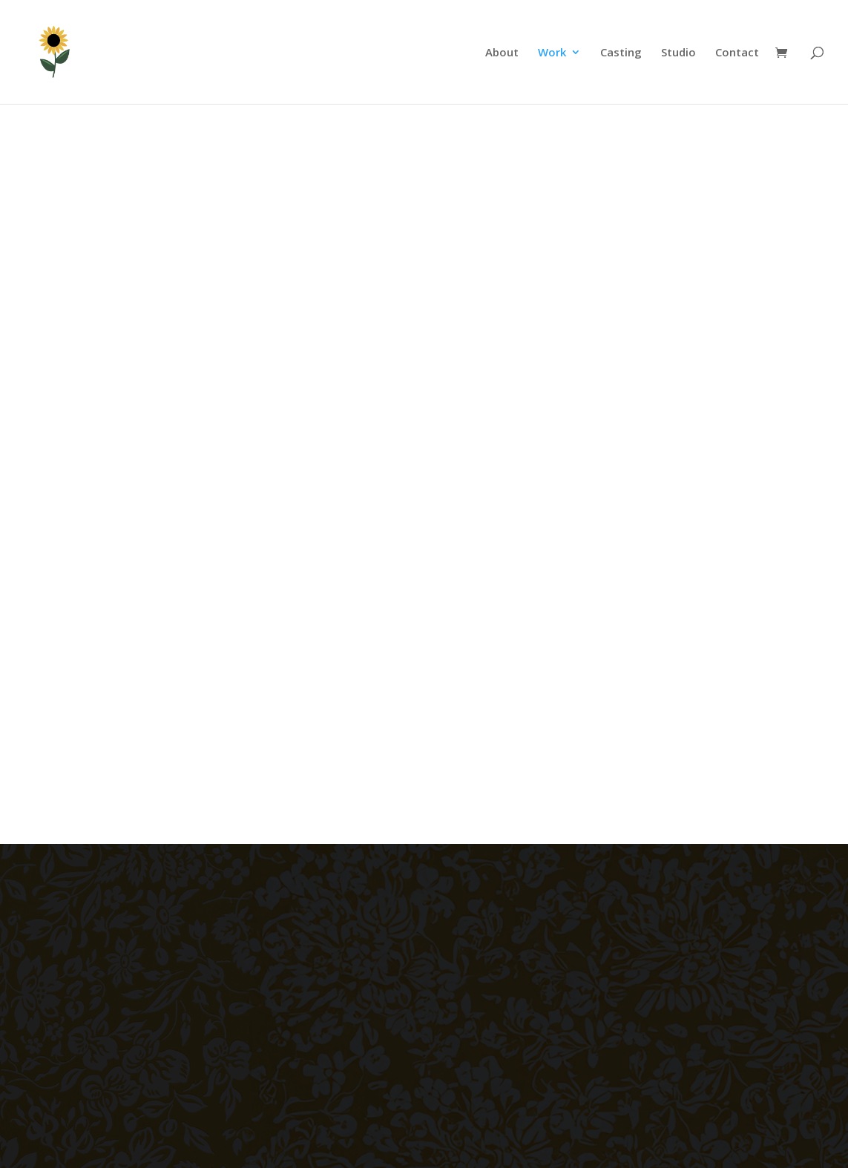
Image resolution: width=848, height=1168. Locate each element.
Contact (737, 53)
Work (552, 53)
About (502, 53)
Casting (621, 53)
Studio (678, 53)
